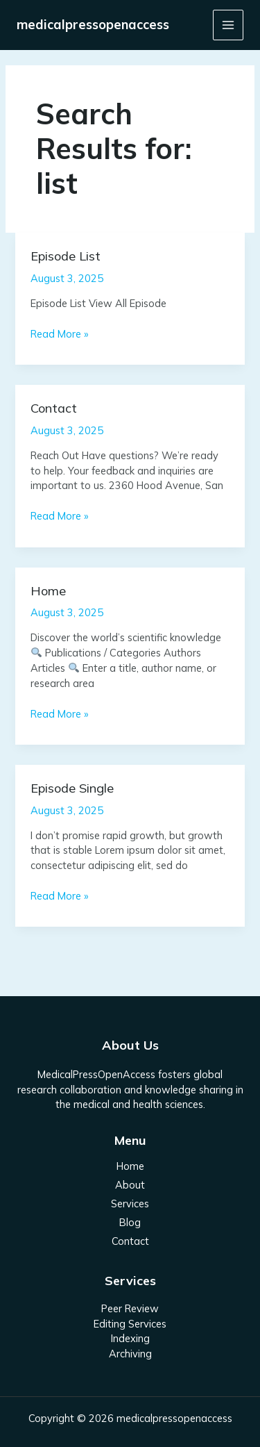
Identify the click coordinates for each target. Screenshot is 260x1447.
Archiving (130, 1353)
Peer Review (130, 1308)
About (130, 1184)
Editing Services (130, 1323)
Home (48, 591)
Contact (54, 408)
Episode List (66, 256)
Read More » (59, 333)
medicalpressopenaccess (93, 25)
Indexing (130, 1338)
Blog (130, 1222)
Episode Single (72, 788)
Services (130, 1203)
